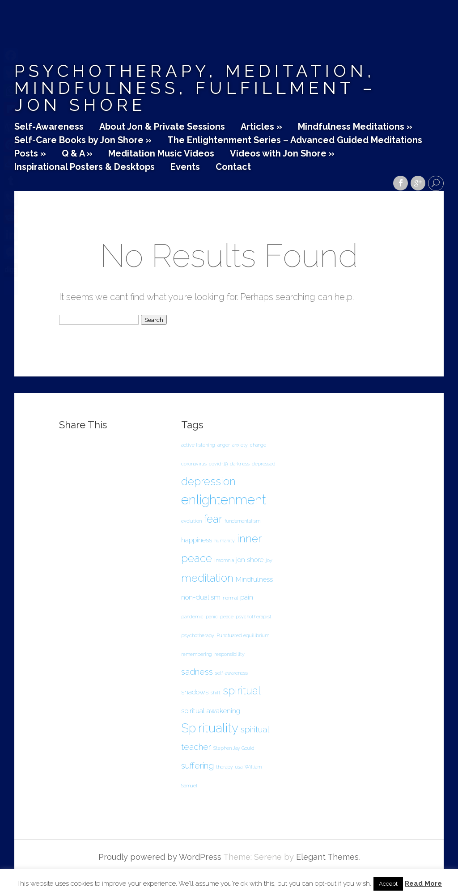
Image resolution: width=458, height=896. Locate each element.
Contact (233, 167)
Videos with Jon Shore (282, 154)
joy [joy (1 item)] (269, 560)
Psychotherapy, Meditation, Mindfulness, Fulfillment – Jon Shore (195, 88)
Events (185, 167)
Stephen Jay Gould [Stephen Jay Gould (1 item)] (233, 748)
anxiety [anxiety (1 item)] (240, 445)
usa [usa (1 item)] (238, 766)
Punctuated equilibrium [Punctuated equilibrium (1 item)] (242, 635)
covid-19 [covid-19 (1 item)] (218, 463)
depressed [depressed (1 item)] (264, 463)
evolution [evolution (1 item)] (191, 521)
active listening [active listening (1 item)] (198, 445)
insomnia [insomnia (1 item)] (224, 560)
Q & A (77, 154)
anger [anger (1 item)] (223, 445)
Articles (261, 127)
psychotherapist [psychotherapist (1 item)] (253, 616)
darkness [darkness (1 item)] (240, 463)
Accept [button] (388, 883)
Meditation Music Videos (161, 154)
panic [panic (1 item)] (212, 616)
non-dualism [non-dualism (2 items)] (201, 597)
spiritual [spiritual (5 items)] (242, 690)
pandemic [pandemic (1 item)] (192, 616)
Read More (423, 883)
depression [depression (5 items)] (208, 481)
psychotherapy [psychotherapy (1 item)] (197, 635)
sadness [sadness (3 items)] (197, 672)
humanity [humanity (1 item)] (224, 540)
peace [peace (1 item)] (226, 616)
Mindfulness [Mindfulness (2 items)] (254, 579)
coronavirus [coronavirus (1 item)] (194, 463)
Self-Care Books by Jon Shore (83, 140)
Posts (30, 154)
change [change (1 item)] (258, 445)
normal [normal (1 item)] (230, 597)
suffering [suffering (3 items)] (197, 766)
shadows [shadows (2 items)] (194, 692)
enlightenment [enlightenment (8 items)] (223, 499)
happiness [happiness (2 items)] (196, 540)
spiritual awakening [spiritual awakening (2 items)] (210, 710)
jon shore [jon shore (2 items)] (249, 559)
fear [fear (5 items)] (213, 518)
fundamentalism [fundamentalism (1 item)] (242, 521)
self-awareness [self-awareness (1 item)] (231, 673)
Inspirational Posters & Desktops (84, 167)
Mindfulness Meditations (355, 127)
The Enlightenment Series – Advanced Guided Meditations (294, 140)
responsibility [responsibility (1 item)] (229, 654)
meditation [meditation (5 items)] (207, 577)
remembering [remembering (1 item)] (196, 654)
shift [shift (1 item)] (216, 692)
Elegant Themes (327, 857)
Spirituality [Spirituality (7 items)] (209, 728)
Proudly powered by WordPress (159, 857)
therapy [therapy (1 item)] (224, 766)
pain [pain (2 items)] (246, 597)
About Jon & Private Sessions (162, 127)
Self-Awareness (49, 127)
